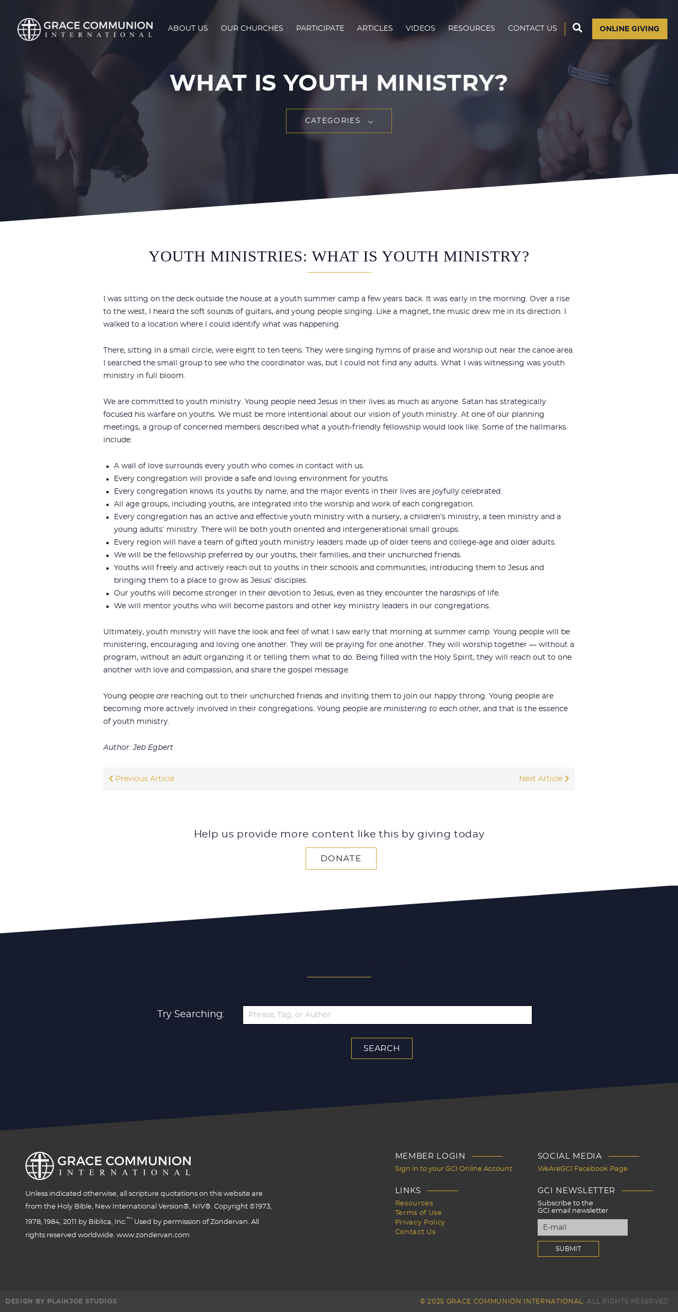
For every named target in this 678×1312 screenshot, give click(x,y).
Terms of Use (418, 1213)
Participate (320, 29)
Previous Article (141, 779)
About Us (187, 29)
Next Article (544, 779)
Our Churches (251, 29)
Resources (471, 29)
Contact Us (532, 29)
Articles (374, 29)
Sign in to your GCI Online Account (453, 1169)
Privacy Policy (420, 1222)
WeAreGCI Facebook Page (583, 1169)
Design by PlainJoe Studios (61, 1301)
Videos (420, 29)
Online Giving (629, 30)
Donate (341, 858)
